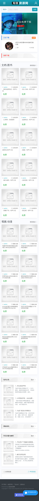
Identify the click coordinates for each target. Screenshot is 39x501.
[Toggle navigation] (4, 3)
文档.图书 (15, 87)
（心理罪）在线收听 (8, 119)
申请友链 (32, 471)
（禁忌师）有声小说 (27, 210)
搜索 (34, 9)
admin (5, 87)
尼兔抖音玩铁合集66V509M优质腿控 (29, 246)
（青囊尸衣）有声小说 (9, 210)
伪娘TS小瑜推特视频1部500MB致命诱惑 (28, 367)
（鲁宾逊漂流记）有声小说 (9, 90)
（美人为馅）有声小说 (28, 89)
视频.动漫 (15, 243)
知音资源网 (12, 486)
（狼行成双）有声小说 (9, 180)
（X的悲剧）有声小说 (27, 180)
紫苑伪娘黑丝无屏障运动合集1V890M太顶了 (28, 276)
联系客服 (19, 495)
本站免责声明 (20, 386)
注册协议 (22, 484)
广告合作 (16, 484)
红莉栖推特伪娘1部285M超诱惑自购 (28, 337)
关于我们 (4, 484)
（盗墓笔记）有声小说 (28, 119)
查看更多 (34, 65)
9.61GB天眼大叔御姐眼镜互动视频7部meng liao (10, 307)
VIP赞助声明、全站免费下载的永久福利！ (25, 398)
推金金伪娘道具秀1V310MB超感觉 (9, 337)
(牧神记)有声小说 (7, 150)
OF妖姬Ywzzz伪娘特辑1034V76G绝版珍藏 (10, 367)
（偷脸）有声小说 (26, 150)
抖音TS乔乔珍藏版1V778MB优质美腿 (28, 307)
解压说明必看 (20, 454)
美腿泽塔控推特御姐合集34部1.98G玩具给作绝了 (10, 246)
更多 (33, 379)
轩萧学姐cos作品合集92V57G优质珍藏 (10, 276)
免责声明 (10, 484)
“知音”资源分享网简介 (23, 410)
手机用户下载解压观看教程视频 (25, 442)
